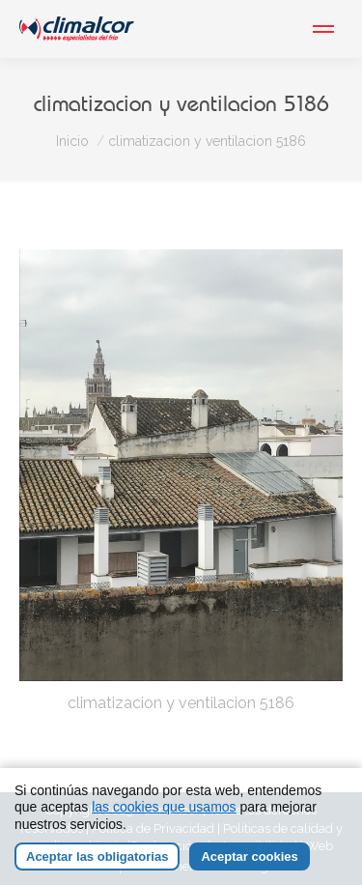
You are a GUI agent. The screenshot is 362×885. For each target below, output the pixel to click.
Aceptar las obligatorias (97, 857)
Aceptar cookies (249, 857)
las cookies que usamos (164, 807)
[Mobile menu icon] (323, 29)
